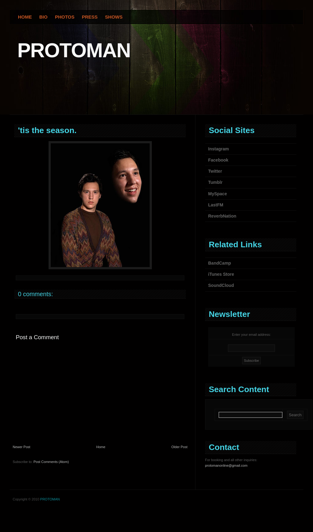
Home (25, 16)
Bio (43, 16)
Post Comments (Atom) (51, 462)
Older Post (179, 447)
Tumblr (215, 182)
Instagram (218, 148)
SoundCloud (221, 285)
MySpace (217, 193)
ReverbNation (222, 216)
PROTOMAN (74, 50)
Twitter (215, 171)
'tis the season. (47, 130)
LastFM (215, 204)
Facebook (218, 160)
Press (90, 16)
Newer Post (21, 447)
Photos (65, 16)
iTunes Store (221, 274)
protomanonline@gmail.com (226, 465)
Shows (114, 16)
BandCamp (219, 263)
